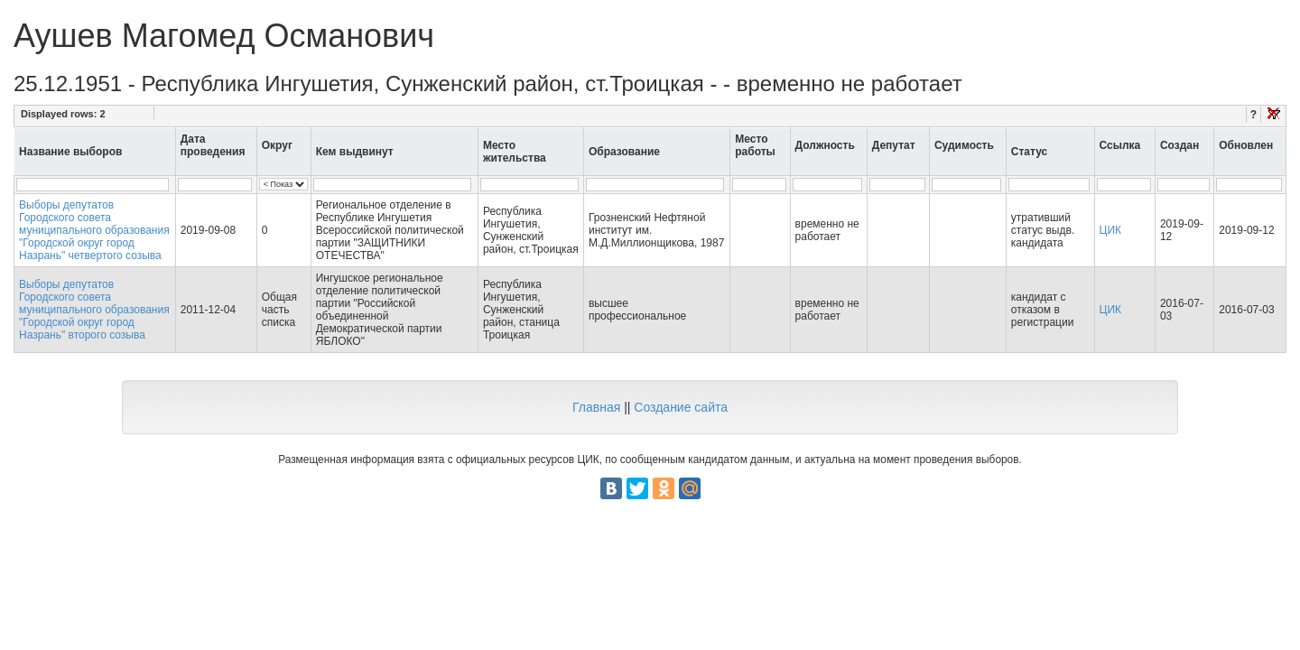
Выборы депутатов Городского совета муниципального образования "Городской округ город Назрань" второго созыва (94, 309)
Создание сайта (681, 407)
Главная (596, 407)
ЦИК (1111, 230)
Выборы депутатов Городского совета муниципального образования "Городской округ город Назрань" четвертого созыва (94, 230)
